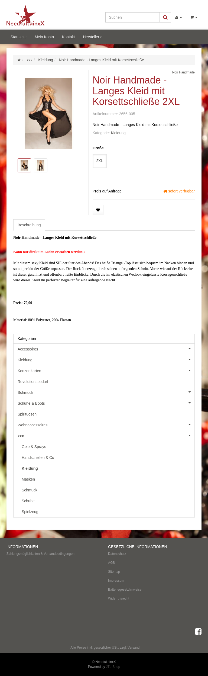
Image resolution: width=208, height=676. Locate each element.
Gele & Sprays (34, 447)
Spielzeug (30, 512)
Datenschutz (117, 554)
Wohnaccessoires (106, 424)
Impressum (116, 580)
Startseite (19, 37)
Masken (28, 479)
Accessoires (106, 348)
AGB (111, 563)
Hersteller (92, 37)
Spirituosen (27, 414)
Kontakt (68, 37)
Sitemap (114, 572)
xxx (106, 435)
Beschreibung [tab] (29, 225)
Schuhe (28, 501)
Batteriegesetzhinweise (124, 589)
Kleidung (118, 133)
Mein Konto (44, 37)
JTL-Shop (113, 667)
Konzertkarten (106, 370)
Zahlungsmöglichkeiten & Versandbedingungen (40, 554)
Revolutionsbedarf (33, 381)
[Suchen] (132, 17)
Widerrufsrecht (118, 598)
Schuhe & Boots (106, 403)
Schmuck (106, 392)
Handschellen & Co (38, 457)
